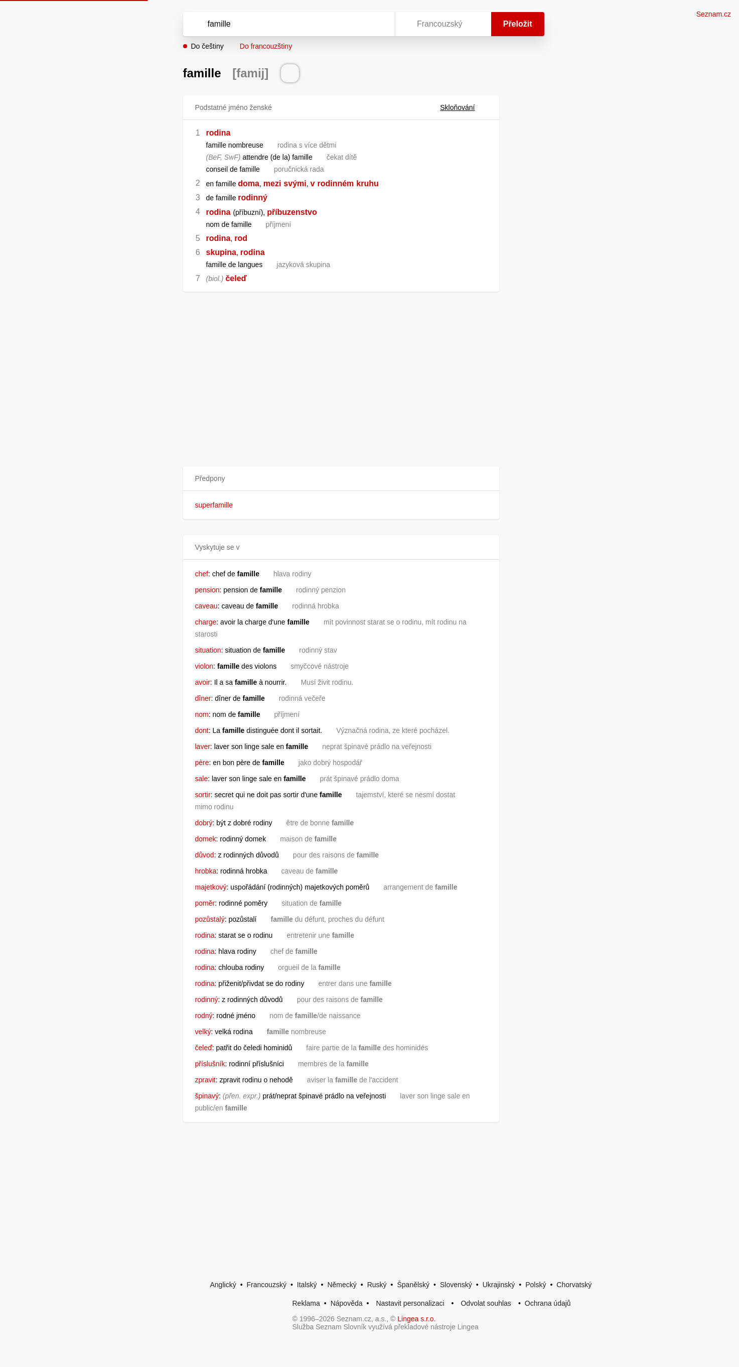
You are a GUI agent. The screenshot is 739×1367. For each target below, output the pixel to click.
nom (202, 714)
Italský (307, 1285)
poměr (205, 903)
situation (208, 650)
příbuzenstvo (292, 212)
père (202, 763)
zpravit (205, 1080)
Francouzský (266, 1285)
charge (206, 622)
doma (248, 183)
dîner (203, 698)
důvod (204, 855)
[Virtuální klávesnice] (378, 24)
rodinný (252, 197)
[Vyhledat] (287, 24)
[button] (341, 478)
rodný (204, 1016)
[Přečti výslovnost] (290, 73)
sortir (203, 795)
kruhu (367, 183)
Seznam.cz (713, 14)
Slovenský (456, 1285)
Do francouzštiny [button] (266, 46)
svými (294, 183)
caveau (206, 606)
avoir (202, 682)
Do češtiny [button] (207, 46)
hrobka (206, 871)
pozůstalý (210, 919)
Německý (341, 1285)
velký (203, 1032)
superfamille (214, 505)
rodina (218, 133)
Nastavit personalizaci (410, 1303)
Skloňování (463, 107)
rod (240, 238)
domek (205, 839)
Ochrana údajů (548, 1303)
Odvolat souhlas (486, 1303)
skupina (221, 252)
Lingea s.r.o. (416, 1319)
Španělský (413, 1285)
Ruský (377, 1285)
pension (207, 590)
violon (204, 666)
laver (202, 746)
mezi (272, 183)
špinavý (207, 1096)
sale (201, 779)
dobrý (204, 823)
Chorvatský (574, 1285)
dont (202, 730)
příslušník (210, 1064)
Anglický (223, 1285)
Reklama (306, 1303)
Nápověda (347, 1303)
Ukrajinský (499, 1285)
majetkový (211, 887)
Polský (535, 1285)
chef (201, 574)
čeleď (236, 278)
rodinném (335, 183)
